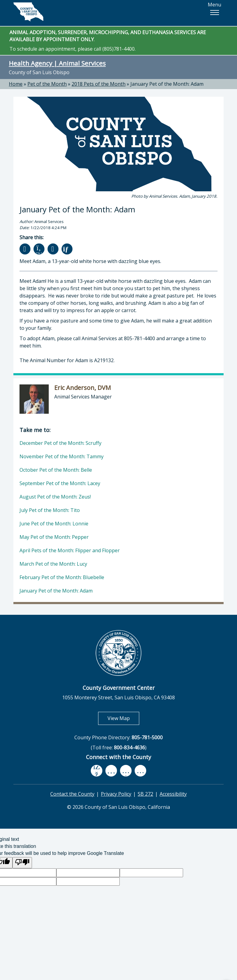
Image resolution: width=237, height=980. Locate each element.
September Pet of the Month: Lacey (59, 483)
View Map (123, 718)
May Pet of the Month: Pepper (54, 537)
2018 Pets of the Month (99, 84)
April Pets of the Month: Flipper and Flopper (69, 550)
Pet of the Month (47, 84)
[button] (214, 12)
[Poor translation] (22, 862)
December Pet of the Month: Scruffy (60, 443)
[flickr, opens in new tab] (126, 770)
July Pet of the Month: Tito (49, 510)
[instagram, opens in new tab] (140, 770)
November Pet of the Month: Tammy (61, 456)
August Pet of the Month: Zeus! (55, 496)
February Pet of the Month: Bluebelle (61, 577)
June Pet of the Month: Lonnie (53, 523)
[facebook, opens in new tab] (96, 770)
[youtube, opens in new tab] (111, 770)
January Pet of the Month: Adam (166, 84)
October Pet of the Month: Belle (55, 470)
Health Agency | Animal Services (57, 63)
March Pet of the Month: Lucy (53, 563)
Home (16, 84)
